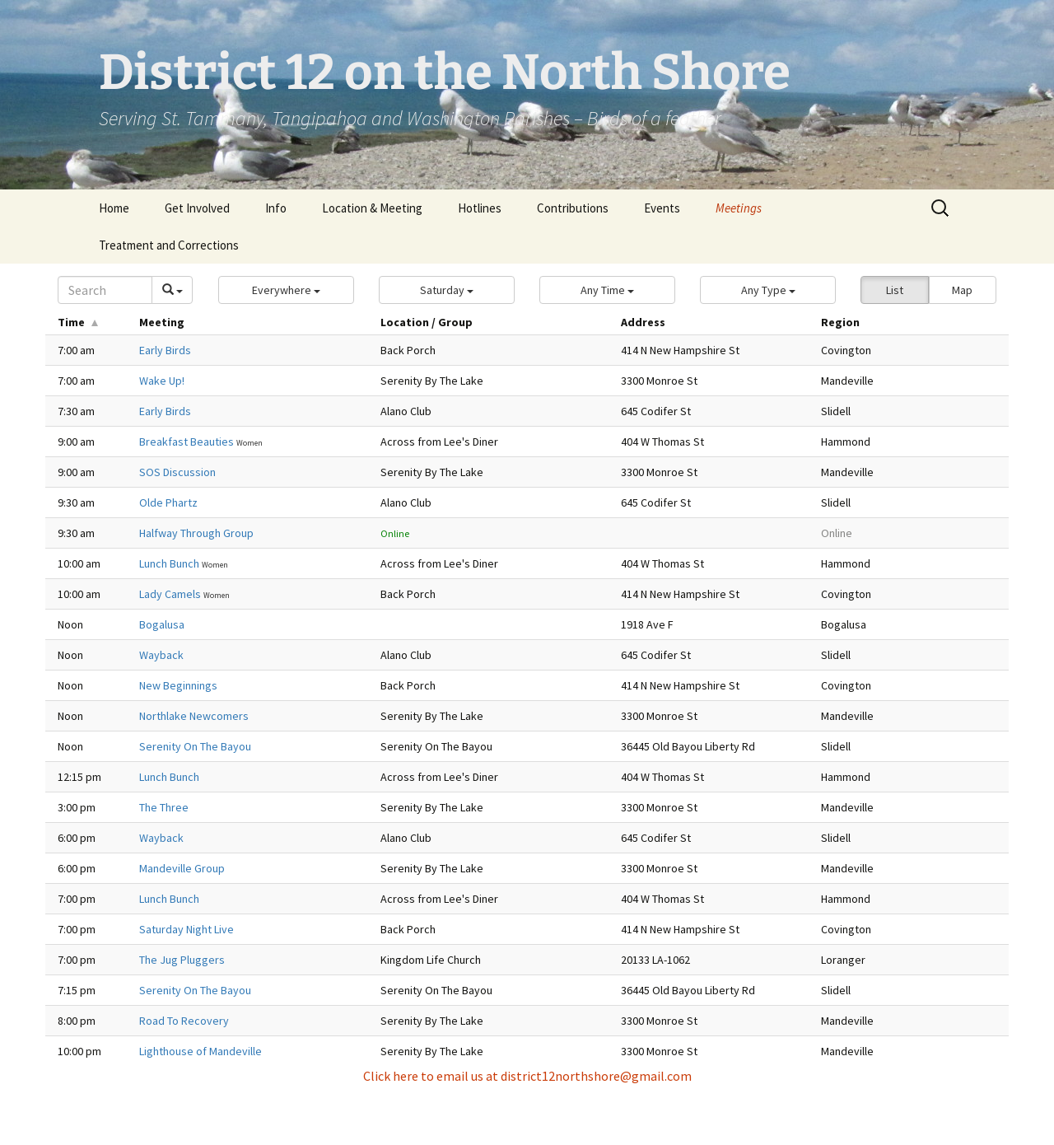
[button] (286, 290)
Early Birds (165, 350)
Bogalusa (161, 624)
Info (276, 208)
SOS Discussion (177, 472)
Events (662, 208)
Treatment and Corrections (169, 245)
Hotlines (479, 208)
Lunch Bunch (170, 563)
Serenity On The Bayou (195, 746)
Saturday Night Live (186, 929)
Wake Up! (161, 380)
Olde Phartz (168, 502)
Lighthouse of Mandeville (200, 1051)
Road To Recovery (184, 1020)
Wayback (161, 654)
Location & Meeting (372, 208)
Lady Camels (171, 594)
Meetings (739, 208)
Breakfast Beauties (187, 441)
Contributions (573, 208)
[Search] (105, 290)
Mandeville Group (182, 868)
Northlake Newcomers (194, 715)
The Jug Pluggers (182, 959)
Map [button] (962, 290)
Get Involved (197, 208)
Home (114, 208)
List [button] (894, 290)
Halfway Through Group (196, 533)
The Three (164, 807)
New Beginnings (178, 685)
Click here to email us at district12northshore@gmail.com (527, 1076)
